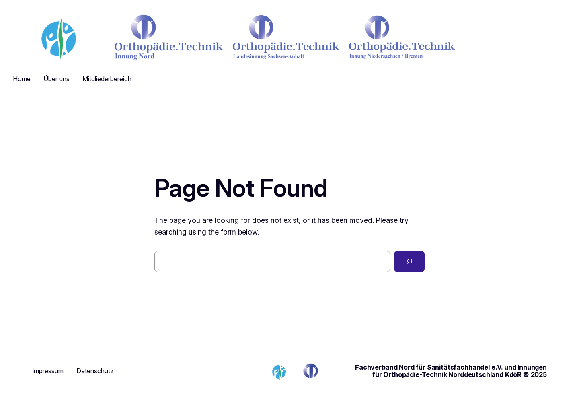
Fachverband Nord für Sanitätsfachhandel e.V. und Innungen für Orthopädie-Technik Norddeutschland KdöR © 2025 (451, 371)
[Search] (409, 261)
